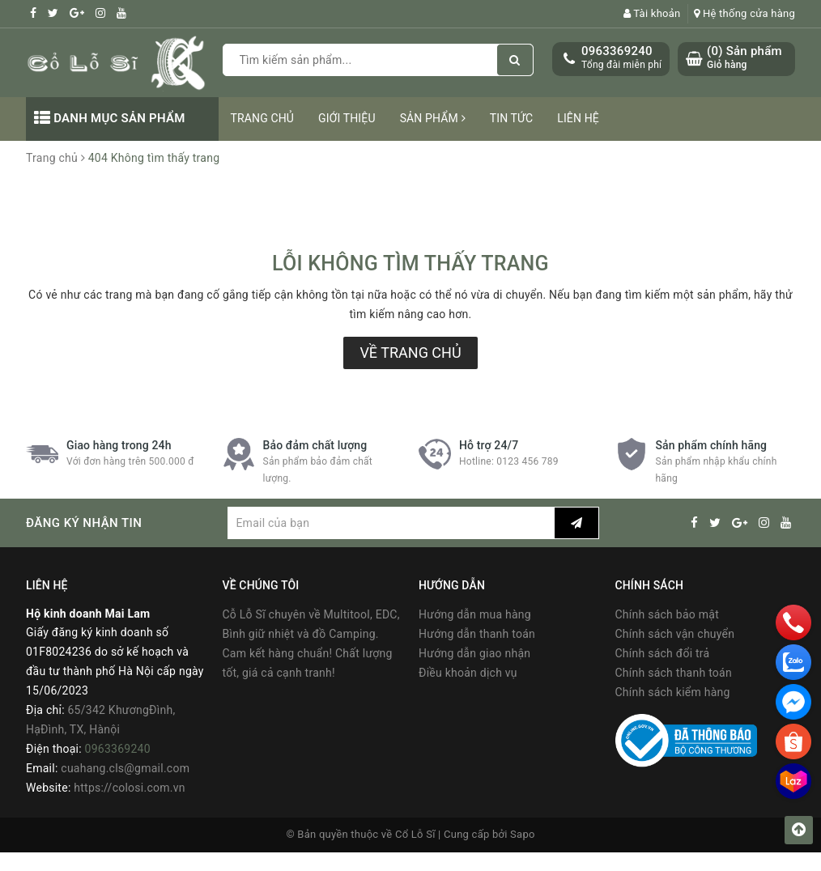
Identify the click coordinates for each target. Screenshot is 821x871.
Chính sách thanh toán (673, 672)
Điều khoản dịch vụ (468, 672)
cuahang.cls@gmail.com (125, 768)
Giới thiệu (347, 118)
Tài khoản (652, 13)
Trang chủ (263, 118)
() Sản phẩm (744, 58)
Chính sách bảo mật (667, 614)
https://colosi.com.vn (129, 787)
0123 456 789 (527, 461)
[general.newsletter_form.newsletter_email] (391, 523)
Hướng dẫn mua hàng (475, 614)
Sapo (522, 834)
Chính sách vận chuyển (675, 633)
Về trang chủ (410, 352)
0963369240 (617, 51)
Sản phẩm (433, 118)
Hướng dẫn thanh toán (477, 633)
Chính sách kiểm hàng (672, 692)
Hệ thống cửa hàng (744, 13)
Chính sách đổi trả (662, 653)
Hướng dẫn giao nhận (474, 653)
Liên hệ (578, 118)
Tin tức (512, 118)
